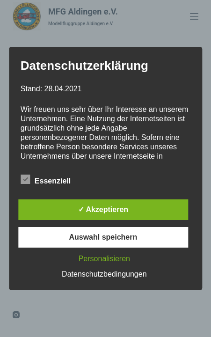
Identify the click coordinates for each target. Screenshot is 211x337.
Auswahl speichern (103, 237)
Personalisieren (104, 259)
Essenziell (46, 179)
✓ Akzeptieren (103, 209)
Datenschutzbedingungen (104, 274)
